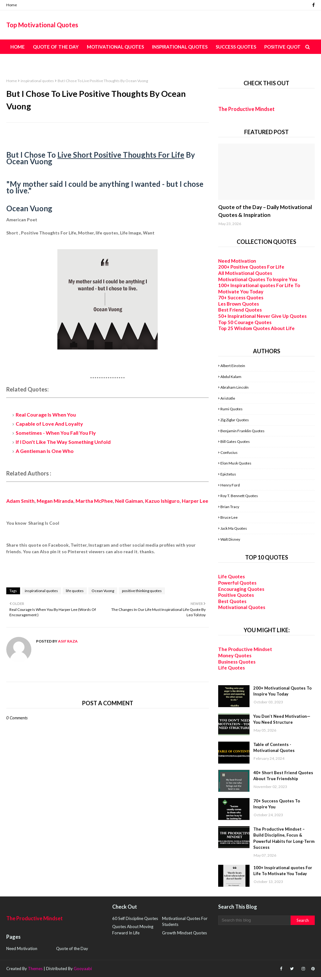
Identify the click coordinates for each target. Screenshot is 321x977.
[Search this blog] (254, 920)
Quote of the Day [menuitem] (56, 47)
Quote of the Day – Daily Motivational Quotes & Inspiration (265, 211)
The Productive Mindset (246, 109)
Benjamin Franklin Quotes (242, 430)
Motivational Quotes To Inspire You (257, 279)
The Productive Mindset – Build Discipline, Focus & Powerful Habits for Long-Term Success (283, 838)
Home (11, 5)
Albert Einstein (232, 365)
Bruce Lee (229, 517)
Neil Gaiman (129, 501)
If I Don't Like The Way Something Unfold (63, 442)
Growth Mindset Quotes (184, 932)
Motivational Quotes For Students (185, 921)
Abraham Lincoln (234, 387)
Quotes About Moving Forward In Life (132, 929)
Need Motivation (237, 261)
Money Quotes (234, 655)
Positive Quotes (236, 595)
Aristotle (227, 398)
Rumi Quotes (231, 409)
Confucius (229, 452)
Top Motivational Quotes (42, 25)
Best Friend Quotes (240, 310)
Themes (35, 968)
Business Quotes (236, 661)
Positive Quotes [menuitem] (285, 47)
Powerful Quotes (237, 583)
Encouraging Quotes (241, 589)
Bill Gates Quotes (235, 441)
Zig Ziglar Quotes (234, 420)
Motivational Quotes (241, 607)
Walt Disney (230, 539)
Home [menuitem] (17, 47)
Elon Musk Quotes (235, 463)
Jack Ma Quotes (233, 528)
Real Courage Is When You (46, 415)
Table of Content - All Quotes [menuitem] (50, 61)
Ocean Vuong (103, 590)
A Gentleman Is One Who (45, 451)
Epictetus (228, 474)
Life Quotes (231, 576)
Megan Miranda (55, 501)
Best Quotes (232, 601)
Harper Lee (195, 501)
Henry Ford (230, 485)
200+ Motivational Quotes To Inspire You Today (282, 691)
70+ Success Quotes (240, 297)
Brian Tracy (229, 506)
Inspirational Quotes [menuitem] (180, 47)
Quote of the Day (72, 948)
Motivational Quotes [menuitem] (115, 47)
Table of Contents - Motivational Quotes (274, 747)
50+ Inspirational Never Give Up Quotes (262, 316)
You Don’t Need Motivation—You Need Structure (281, 719)
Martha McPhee (94, 501)
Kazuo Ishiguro (162, 501)
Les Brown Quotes (238, 304)
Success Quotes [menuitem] (236, 47)
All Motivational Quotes (245, 273)
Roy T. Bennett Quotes (239, 495)
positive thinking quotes (142, 590)
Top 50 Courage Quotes (244, 322)
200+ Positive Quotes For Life (251, 267)
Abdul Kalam (230, 376)
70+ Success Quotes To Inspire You (276, 804)
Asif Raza (67, 641)
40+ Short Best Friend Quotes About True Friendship (283, 775)
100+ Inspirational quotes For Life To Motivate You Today (259, 288)
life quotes (75, 590)
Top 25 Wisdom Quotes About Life (256, 328)
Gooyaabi (83, 968)
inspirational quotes (37, 80)
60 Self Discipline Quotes (135, 918)
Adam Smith (20, 501)
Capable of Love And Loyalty (49, 424)
